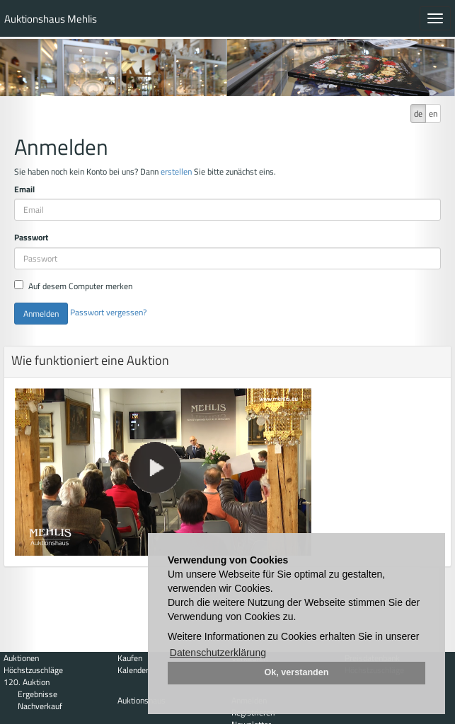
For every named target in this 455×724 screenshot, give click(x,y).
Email (24, 189)
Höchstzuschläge (33, 670)
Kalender (133, 670)
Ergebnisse (37, 694)
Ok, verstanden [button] (297, 672)
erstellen (176, 171)
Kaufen (129, 658)
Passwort (31, 237)
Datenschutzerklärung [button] (218, 652)
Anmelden (41, 313)
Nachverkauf (40, 706)
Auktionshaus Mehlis (50, 19)
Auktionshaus (141, 700)
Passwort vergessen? (108, 312)
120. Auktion (27, 682)
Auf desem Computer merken (73, 286)
